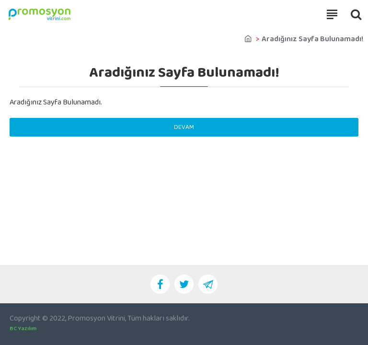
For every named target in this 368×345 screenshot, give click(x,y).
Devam (184, 127)
